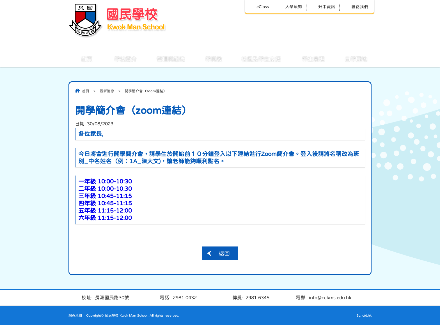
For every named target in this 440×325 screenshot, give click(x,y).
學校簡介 (119, 58)
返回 (224, 253)
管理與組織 (164, 58)
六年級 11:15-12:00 (105, 218)
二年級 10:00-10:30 (105, 189)
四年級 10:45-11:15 (105, 203)
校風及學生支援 (255, 58)
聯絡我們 (356, 6)
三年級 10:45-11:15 (105, 196)
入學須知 (290, 6)
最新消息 (107, 91)
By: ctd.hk (364, 315)
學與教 (207, 58)
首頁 (80, 58)
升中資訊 (323, 6)
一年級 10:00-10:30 (105, 181)
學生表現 (307, 58)
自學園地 (349, 58)
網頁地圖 (75, 315)
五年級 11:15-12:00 (105, 210)
